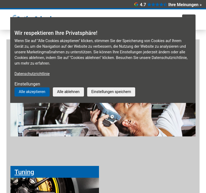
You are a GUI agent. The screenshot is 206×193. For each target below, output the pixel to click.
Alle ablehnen (68, 92)
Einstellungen (27, 84)
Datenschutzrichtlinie (32, 74)
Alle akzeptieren (32, 92)
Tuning (24, 172)
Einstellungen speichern (111, 92)
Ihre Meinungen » (185, 4)
